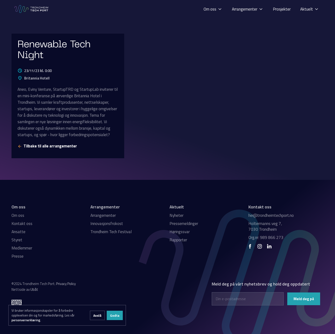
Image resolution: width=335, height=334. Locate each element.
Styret (17, 240)
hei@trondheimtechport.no (271, 215)
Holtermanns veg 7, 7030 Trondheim (265, 226)
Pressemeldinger (184, 223)
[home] (32, 9)
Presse (18, 256)
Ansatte (18, 232)
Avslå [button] (97, 315)
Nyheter (176, 215)
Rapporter (178, 240)
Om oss (18, 215)
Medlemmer (22, 248)
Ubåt (34, 289)
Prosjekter (282, 9)
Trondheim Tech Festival (111, 232)
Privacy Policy (66, 283)
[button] (213, 9)
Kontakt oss (22, 223)
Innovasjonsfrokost (106, 223)
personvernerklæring (26, 320)
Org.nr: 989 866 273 (265, 237)
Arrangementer (103, 215)
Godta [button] (114, 315)
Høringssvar (180, 232)
